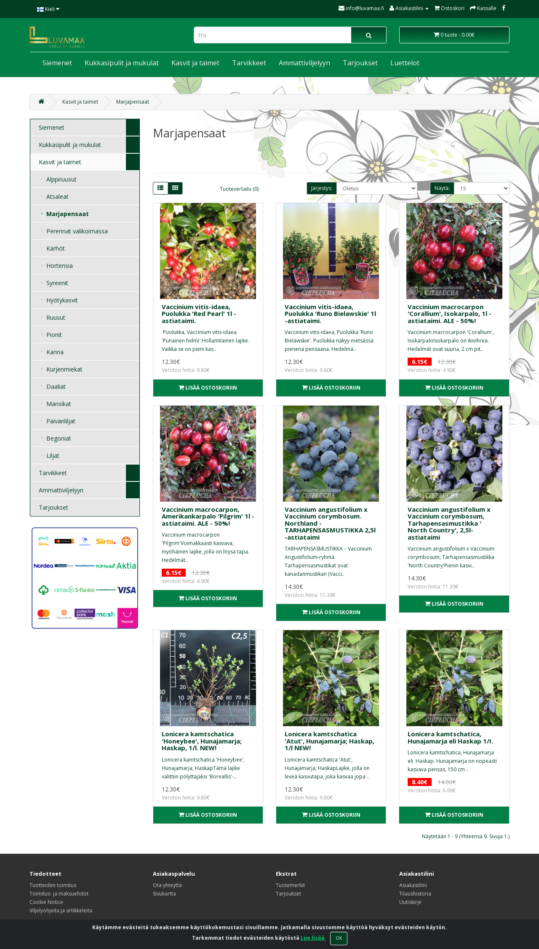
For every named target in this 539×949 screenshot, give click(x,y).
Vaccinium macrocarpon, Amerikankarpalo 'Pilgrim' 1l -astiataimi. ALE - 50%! (208, 516)
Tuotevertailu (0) (239, 188)
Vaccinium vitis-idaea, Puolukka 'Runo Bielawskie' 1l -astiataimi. (330, 313)
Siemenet (57, 62)
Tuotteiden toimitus (52, 885)
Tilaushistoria (415, 893)
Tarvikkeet (249, 62)
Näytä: (442, 188)
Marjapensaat (132, 101)
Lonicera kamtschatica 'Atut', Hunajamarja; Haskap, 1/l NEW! (329, 741)
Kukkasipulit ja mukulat (122, 62)
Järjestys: (321, 188)
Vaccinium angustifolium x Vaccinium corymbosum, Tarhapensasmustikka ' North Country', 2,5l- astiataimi (449, 523)
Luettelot (404, 62)
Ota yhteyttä (167, 885)
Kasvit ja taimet (195, 62)
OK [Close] (339, 938)
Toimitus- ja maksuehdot (58, 893)
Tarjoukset (360, 62)
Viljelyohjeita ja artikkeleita (60, 910)
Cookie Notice (46, 902)
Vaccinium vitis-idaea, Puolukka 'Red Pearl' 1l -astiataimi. (199, 313)
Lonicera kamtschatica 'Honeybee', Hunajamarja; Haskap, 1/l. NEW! (202, 741)
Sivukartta (164, 893)
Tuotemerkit (290, 885)
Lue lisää (313, 937)
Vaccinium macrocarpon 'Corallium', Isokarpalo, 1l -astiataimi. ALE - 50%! (449, 313)
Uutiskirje (410, 902)
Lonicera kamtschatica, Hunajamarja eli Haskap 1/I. (450, 737)
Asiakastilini (413, 885)
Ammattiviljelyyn (304, 62)
